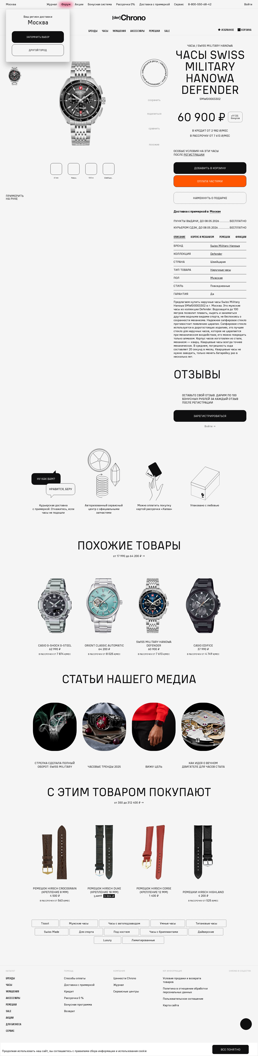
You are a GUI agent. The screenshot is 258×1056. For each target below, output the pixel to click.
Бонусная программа (78, 1004)
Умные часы (168, 923)
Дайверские (206, 932)
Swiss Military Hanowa (225, 246)
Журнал (52, 4)
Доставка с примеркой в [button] (197, 211)
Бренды (93, 31)
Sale (167, 31)
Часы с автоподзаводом (124, 923)
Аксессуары (137, 31)
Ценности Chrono (124, 978)
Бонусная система (100, 4)
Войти (248, 4)
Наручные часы (220, 270)
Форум (65, 4)
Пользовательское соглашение (183, 998)
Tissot (45, 923)
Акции (79, 4)
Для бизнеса (13, 1024)
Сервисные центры (126, 991)
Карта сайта (171, 1005)
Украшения (119, 31)
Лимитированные (143, 940)
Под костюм (122, 932)
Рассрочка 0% (125, 4)
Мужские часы (78, 923)
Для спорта (86, 932)
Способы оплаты (75, 978)
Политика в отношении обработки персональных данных (185, 990)
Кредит (69, 991)
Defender (216, 254)
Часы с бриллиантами (163, 932)
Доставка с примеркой (154, 4)
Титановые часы (206, 923)
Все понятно (230, 1049)
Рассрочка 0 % (74, 998)
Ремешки (154, 31)
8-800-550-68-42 (199, 4)
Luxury (107, 940)
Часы (105, 31)
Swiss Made (51, 932)
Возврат (69, 1011)
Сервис (179, 4)
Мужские (216, 278)
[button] (13, 4)
